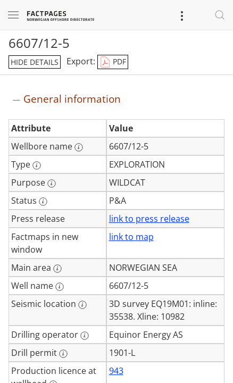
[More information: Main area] (57, 268)
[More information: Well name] (59, 286)
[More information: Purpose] (51, 183)
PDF (112, 62)
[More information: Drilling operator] (84, 335)
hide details (35, 62)
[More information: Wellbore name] (78, 147)
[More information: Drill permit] (63, 353)
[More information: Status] (43, 201)
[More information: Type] (36, 165)
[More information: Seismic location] (82, 305)
